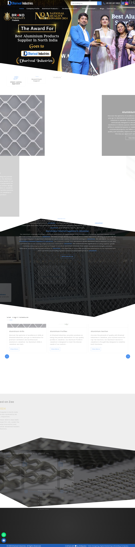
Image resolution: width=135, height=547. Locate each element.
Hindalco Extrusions (70, 9)
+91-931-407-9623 (111, 3)
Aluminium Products (51, 9)
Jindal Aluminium (89, 9)
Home (21, 9)
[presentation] (7, 355)
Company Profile (32, 9)
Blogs (102, 9)
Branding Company (121, 545)
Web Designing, (93, 545)
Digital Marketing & (107, 545)
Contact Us (111, 9)
